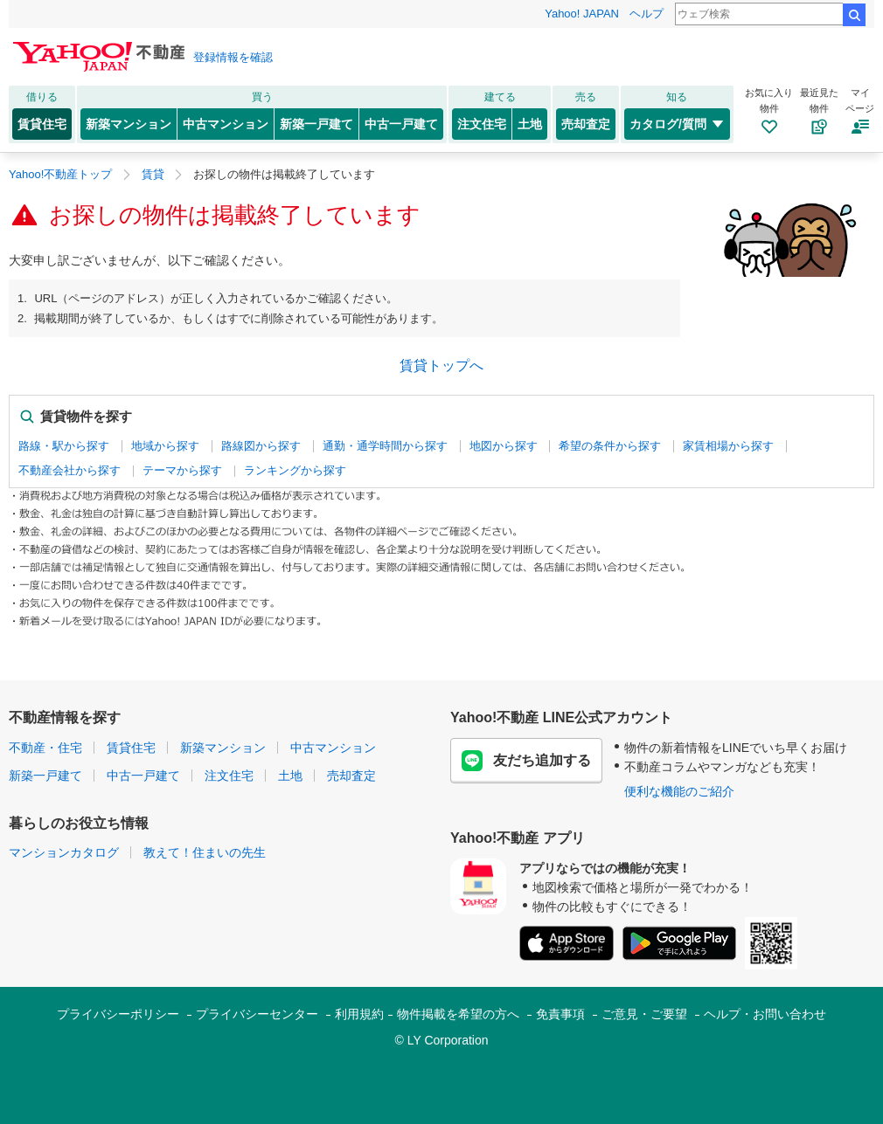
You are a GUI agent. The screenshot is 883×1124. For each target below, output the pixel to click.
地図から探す (503, 445)
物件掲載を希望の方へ (458, 1014)
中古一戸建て (401, 124)
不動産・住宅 (45, 748)
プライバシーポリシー (118, 1014)
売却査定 (585, 124)
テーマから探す (182, 470)
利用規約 (359, 1014)
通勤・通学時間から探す (385, 445)
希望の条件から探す (610, 445)
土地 (530, 124)
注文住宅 (481, 124)
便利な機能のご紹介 (679, 791)
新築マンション (128, 124)
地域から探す (165, 445)
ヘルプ (646, 13)
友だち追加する (526, 761)
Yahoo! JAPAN (582, 13)
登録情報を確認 (233, 57)
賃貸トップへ (441, 365)
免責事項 (560, 1014)
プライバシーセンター (257, 1014)
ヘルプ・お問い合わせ (765, 1014)
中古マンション (225, 124)
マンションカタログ (64, 852)
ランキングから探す (295, 470)
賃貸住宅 (41, 124)
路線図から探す (261, 445)
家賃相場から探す (728, 445)
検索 (854, 14)
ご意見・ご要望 (644, 1014)
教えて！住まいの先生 (204, 852)
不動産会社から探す (69, 470)
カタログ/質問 (677, 124)
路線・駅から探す (63, 445)
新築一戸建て (316, 124)
